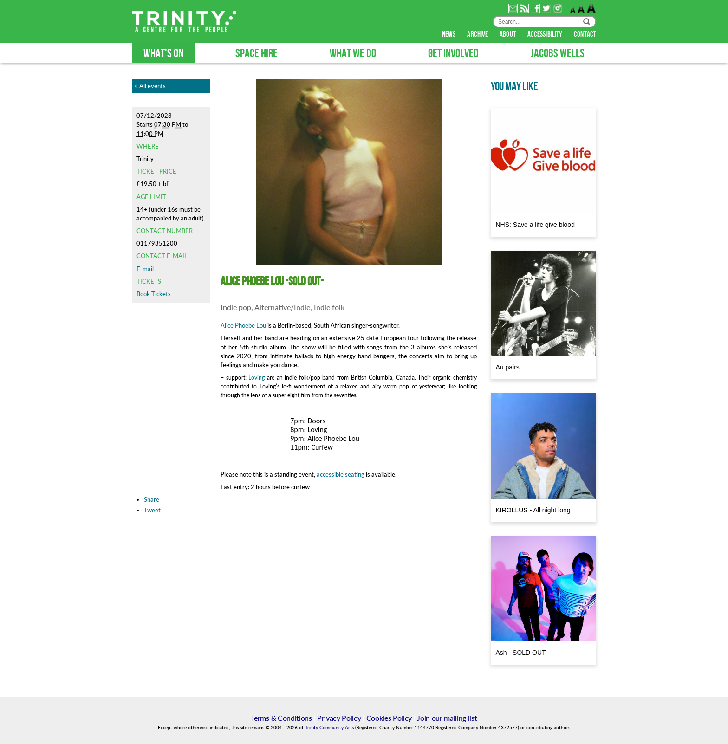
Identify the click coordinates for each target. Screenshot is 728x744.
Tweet (152, 510)
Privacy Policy (339, 717)
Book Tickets (153, 294)
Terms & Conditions (281, 717)
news (449, 34)
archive (478, 34)
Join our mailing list (447, 717)
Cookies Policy (389, 717)
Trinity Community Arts (330, 727)
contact (585, 34)
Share (151, 499)
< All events (150, 86)
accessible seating (340, 474)
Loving (256, 377)
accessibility (545, 34)
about (508, 34)
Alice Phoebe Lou (243, 325)
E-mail (145, 268)
